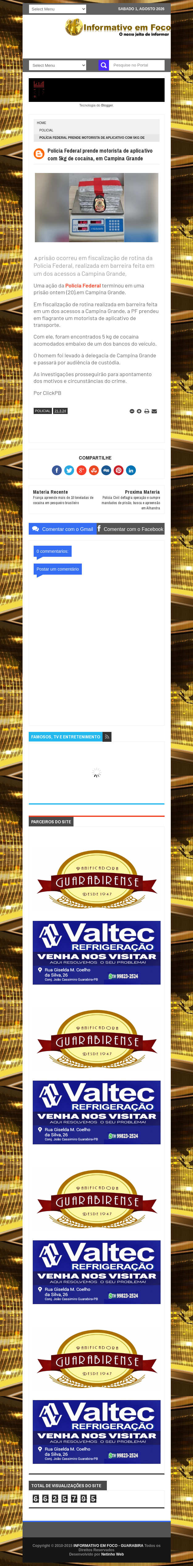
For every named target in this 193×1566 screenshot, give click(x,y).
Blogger (107, 105)
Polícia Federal (83, 285)
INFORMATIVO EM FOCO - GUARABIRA (108, 1546)
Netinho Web (112, 1554)
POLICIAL (46, 130)
